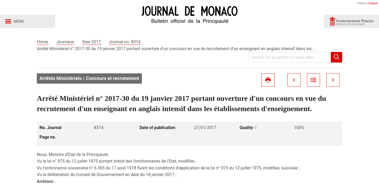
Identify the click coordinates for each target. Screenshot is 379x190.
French (361, 3)
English (373, 3)
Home (43, 41)
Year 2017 (92, 41)
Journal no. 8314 (125, 41)
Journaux (65, 41)
